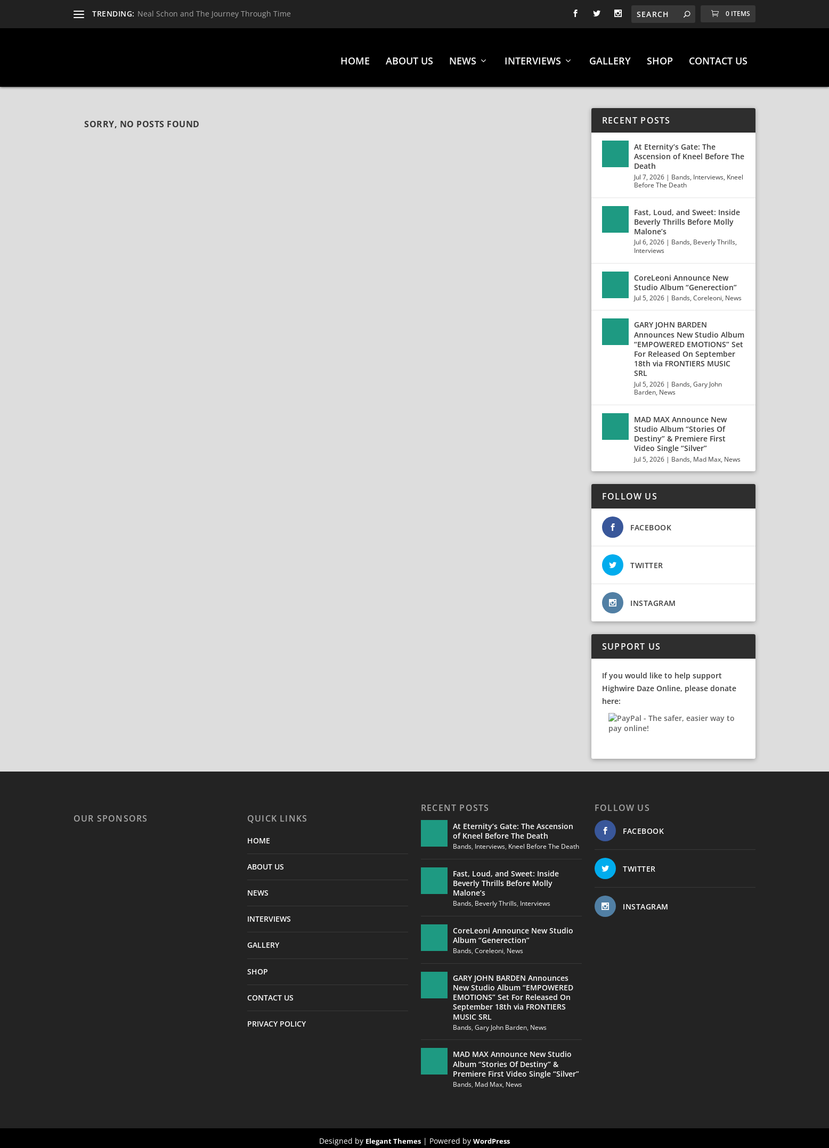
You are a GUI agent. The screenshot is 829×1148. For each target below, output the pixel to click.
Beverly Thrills (714, 236)
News (733, 292)
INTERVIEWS (533, 56)
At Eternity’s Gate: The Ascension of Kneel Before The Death (689, 151)
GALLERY (610, 56)
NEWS (462, 56)
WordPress (491, 1136)
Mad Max (707, 453)
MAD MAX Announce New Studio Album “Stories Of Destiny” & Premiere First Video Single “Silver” (680, 428)
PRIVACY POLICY (276, 1018)
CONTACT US (718, 56)
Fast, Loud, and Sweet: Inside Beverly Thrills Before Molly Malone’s (687, 216)
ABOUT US (409, 56)
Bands (680, 171)
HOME (355, 56)
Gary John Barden (501, 1022)
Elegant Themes (393, 1136)
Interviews (708, 171)
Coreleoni (707, 292)
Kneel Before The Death (543, 841)
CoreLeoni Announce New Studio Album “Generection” (685, 277)
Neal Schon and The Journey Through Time (214, 14)
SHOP (660, 56)
